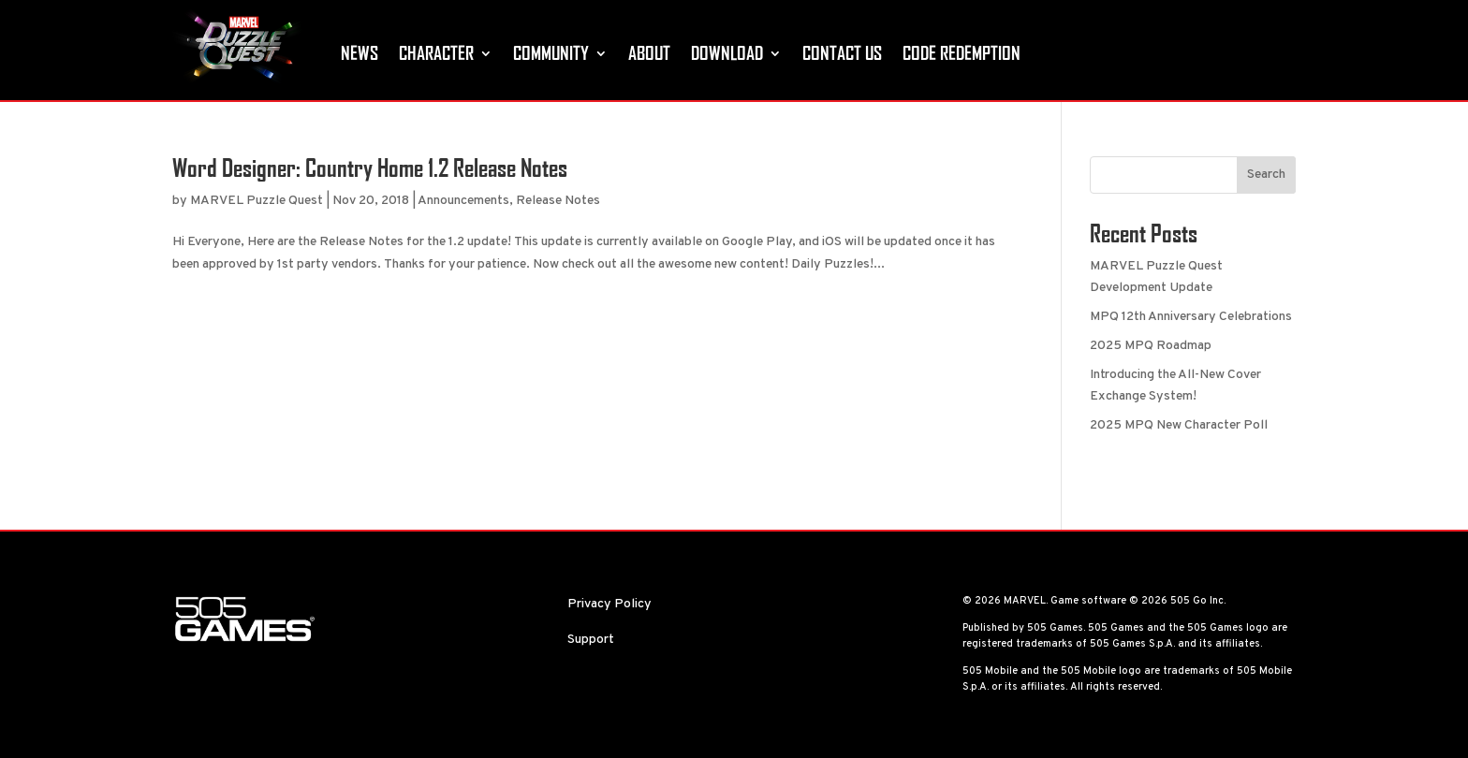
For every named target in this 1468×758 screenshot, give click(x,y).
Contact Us (842, 53)
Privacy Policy (609, 604)
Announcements (463, 201)
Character (436, 53)
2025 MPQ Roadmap (1150, 346)
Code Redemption (961, 53)
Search (1266, 174)
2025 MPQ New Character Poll (1179, 425)
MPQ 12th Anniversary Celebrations (1191, 317)
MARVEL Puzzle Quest (256, 201)
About (649, 53)
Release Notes (558, 201)
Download (727, 53)
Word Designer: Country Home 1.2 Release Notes (369, 167)
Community (551, 53)
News (359, 53)
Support (590, 640)
